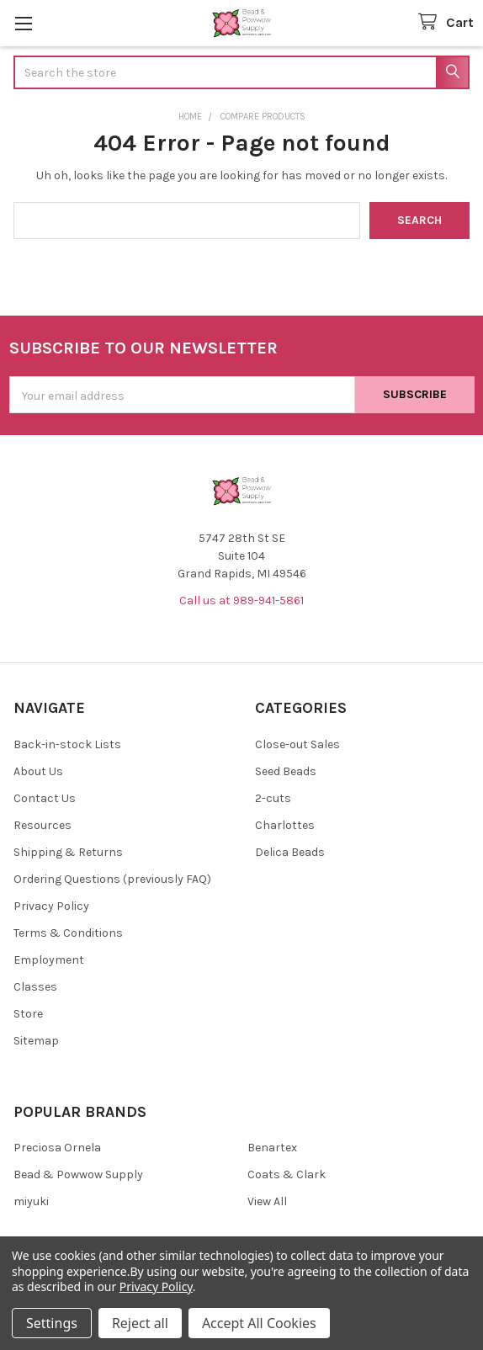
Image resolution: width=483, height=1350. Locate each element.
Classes (35, 987)
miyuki (31, 1201)
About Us (38, 771)
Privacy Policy (51, 906)
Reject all (140, 1323)
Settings (51, 1323)
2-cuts (273, 798)
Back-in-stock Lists (67, 744)
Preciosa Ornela (57, 1147)
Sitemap (36, 1041)
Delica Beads (290, 852)
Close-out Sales (297, 744)
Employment (48, 960)
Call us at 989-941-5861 (241, 600)
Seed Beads (285, 771)
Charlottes (285, 825)
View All (267, 1201)
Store (28, 1014)
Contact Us (44, 798)
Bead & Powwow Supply (78, 1174)
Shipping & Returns (68, 852)
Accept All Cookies (259, 1323)
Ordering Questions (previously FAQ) (112, 879)
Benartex (272, 1147)
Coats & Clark (286, 1174)
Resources (42, 825)
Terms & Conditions (68, 933)
